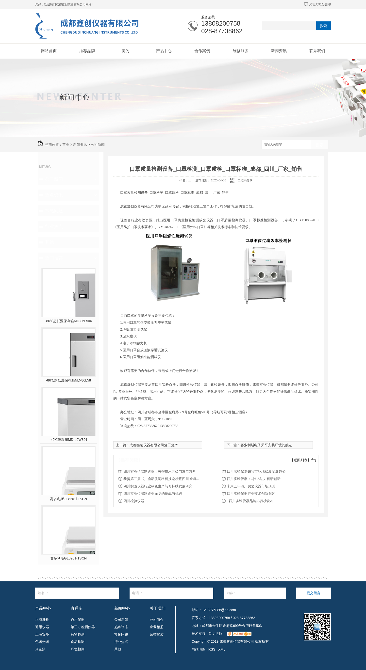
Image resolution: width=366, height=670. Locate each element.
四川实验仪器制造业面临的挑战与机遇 (152, 493)
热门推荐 (54, 257)
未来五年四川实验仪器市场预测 (251, 486)
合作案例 (202, 51)
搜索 (323, 26)
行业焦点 (54, 226)
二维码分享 (245, 180)
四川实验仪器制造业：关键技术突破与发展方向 (159, 471)
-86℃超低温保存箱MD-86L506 (68, 321)
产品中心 (164, 51)
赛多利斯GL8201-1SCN (68, 558)
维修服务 (241, 51)
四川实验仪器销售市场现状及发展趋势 (256, 471)
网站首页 (49, 51)
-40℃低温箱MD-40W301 (68, 440)
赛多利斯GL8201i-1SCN (68, 499)
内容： (255, 593)
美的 (125, 51)
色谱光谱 (42, 642)
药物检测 (77, 634)
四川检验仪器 (133, 501)
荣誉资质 (157, 634)
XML (221, 649)
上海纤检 (42, 620)
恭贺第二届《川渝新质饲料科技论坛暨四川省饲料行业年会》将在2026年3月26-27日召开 (162, 479)
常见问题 (54, 210)
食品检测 (77, 642)
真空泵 (40, 649)
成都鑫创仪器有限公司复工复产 (154, 445)
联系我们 (317, 51)
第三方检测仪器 (83, 627)
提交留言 (313, 593)
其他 (49, 242)
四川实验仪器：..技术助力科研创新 (254, 479)
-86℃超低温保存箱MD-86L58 (68, 380)
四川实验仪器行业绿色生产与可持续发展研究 (157, 486)
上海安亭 (42, 634)
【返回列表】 (300, 460)
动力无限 (216, 634)
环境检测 (77, 649)
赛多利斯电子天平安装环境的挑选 (266, 445)
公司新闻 (98, 144)
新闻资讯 (279, 51)
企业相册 (157, 627)
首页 (65, 144)
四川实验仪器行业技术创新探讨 (251, 493)
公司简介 (157, 620)
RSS (212, 649)
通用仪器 (42, 627)
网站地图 (198, 649)
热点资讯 (54, 194)
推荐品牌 (87, 51)
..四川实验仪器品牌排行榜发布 (250, 501)
